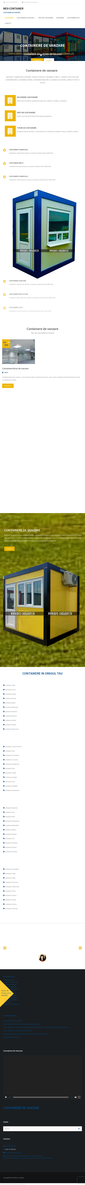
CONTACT (49, 60)
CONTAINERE (37, 60)
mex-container (17, 8)
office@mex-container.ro (29, 2)
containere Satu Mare (12, 921)
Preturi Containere (45, 17)
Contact (8, 23)
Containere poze (73, 17)
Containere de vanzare (26, 17)
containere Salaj (10, 925)
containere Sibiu (10, 929)
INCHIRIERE (60, 17)
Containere (9, 17)
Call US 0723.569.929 (10, 2)
